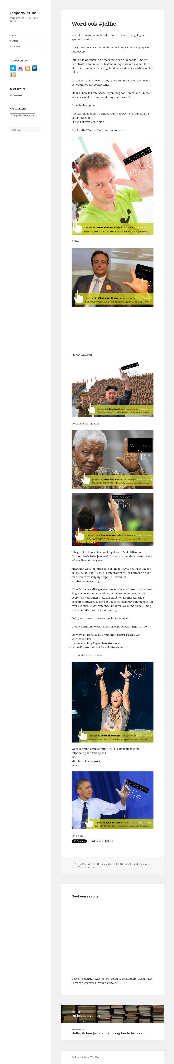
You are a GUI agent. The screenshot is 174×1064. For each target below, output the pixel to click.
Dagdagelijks (106, 864)
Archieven (15, 46)
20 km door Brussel (128, 864)
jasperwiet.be (23, 12)
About (13, 35)
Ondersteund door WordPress (86, 1057)
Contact (14, 40)
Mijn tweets (16, 95)
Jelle (93, 864)
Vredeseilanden (86, 867)
